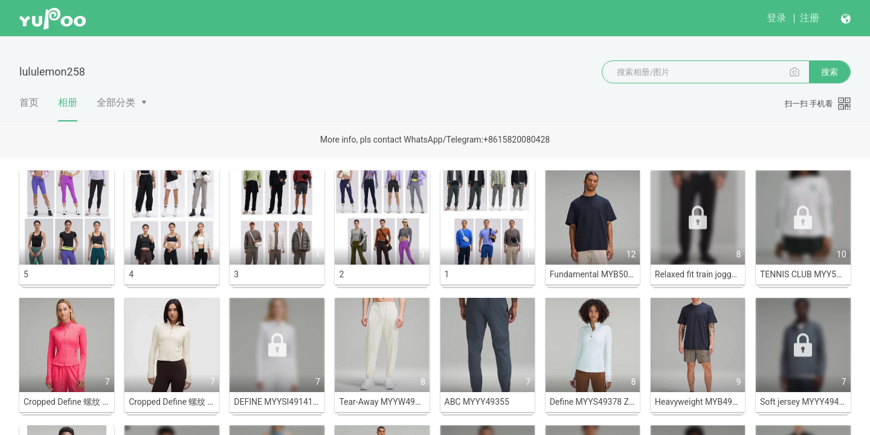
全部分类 (116, 102)
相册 (67, 109)
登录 (776, 18)
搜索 (829, 72)
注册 (809, 18)
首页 (29, 102)
